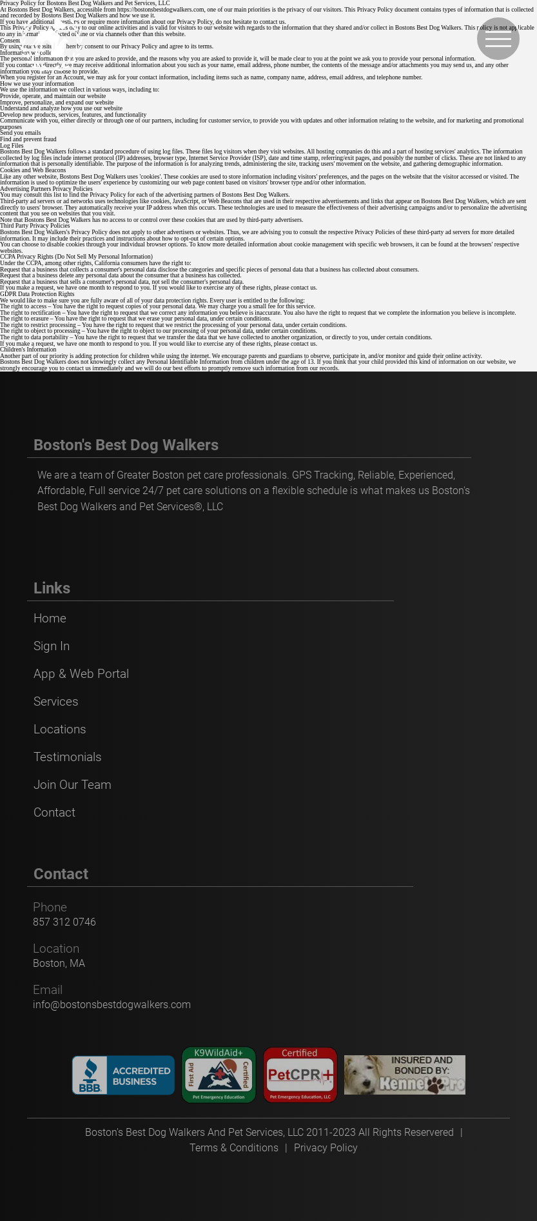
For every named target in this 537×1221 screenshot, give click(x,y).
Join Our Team (73, 784)
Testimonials (68, 756)
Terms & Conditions (234, 1148)
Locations (60, 729)
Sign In (52, 646)
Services (56, 701)
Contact (54, 812)
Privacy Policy (326, 1148)
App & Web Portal (81, 673)
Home (50, 618)
